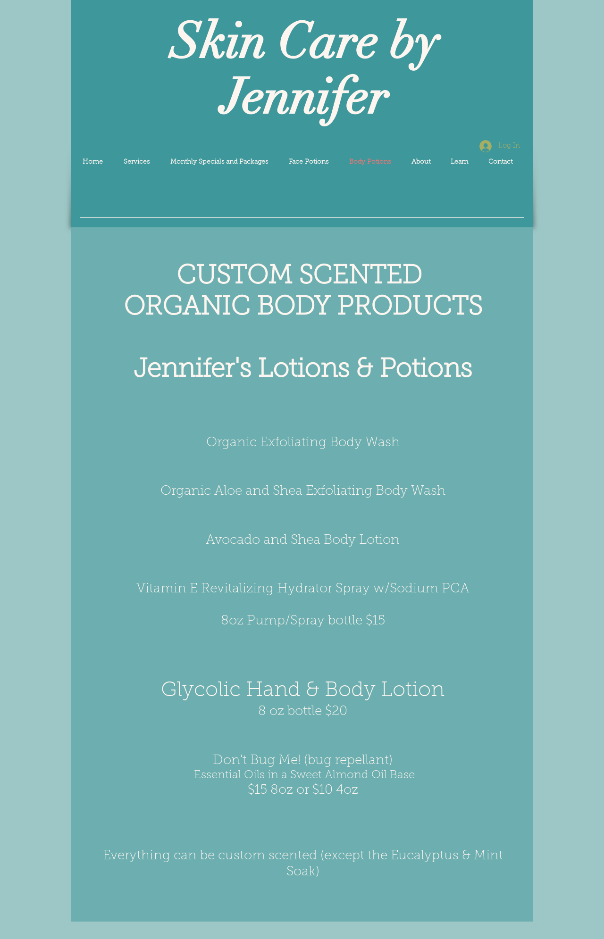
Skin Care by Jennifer (304, 69)
